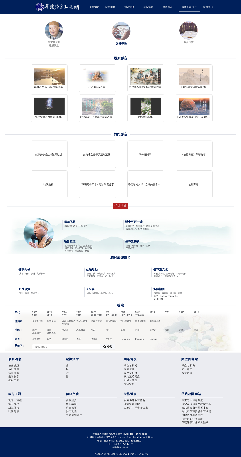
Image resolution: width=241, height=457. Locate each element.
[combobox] (73, 346)
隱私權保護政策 (121, 447)
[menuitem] (94, 7)
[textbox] (66, 346)
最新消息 (94, 7)
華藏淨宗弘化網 (58, 7)
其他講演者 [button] (172, 276)
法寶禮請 (208, 7)
